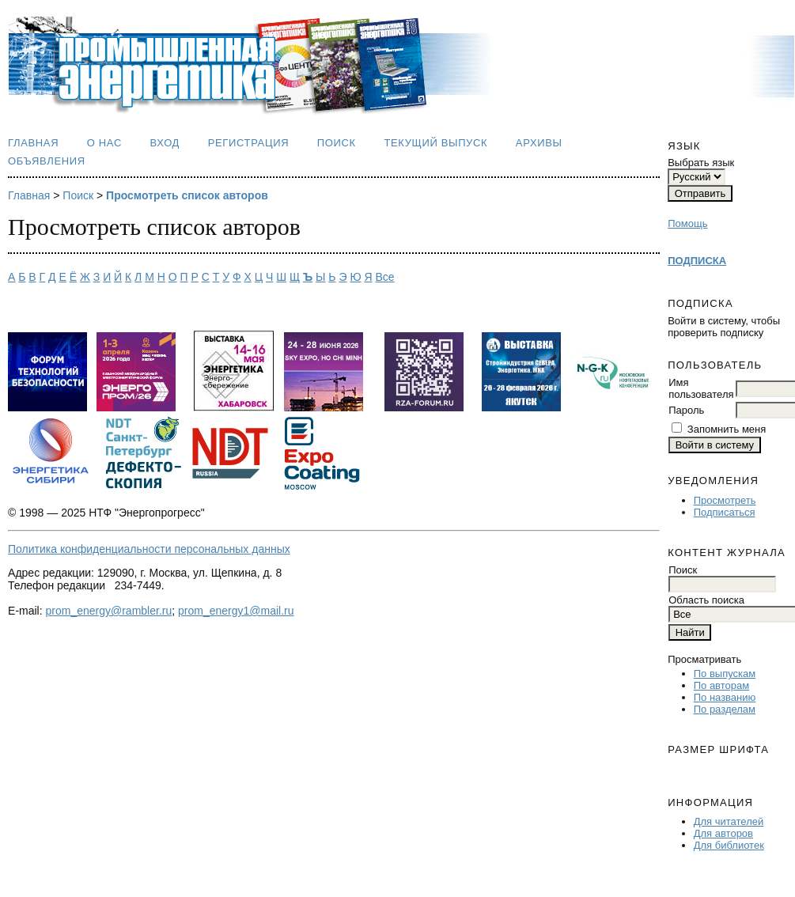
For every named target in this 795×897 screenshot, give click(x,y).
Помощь (687, 223)
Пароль (686, 410)
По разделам (724, 709)
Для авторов (723, 833)
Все (384, 277)
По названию (725, 697)
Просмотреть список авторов (187, 195)
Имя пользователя (700, 388)
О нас (104, 143)
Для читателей (729, 821)
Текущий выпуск (435, 143)
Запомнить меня (726, 429)
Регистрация (249, 143)
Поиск (336, 143)
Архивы (539, 143)
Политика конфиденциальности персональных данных (149, 549)
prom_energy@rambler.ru (109, 610)
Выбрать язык (701, 162)
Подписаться (724, 512)
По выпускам (724, 673)
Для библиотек (729, 845)
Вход (165, 143)
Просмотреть (725, 500)
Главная (33, 143)
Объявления (46, 161)
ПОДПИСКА (697, 261)
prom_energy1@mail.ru (236, 610)
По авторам (721, 685)
